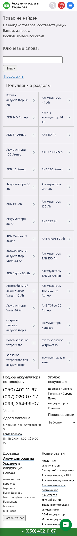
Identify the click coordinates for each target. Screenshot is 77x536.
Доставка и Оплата (60, 388)
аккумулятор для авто (53, 360)
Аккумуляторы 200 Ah (51, 187)
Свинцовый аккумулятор (58, 470)
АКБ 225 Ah (49, 221)
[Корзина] (61, 5)
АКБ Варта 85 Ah (18, 273)
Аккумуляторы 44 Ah (51, 100)
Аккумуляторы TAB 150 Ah (51, 256)
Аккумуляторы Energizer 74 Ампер (51, 291)
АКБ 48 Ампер (16, 169)
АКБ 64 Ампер (16, 134)
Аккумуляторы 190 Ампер (16, 152)
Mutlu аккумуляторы (55, 519)
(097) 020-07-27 (20, 397)
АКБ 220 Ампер (52, 169)
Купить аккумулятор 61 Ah (52, 117)
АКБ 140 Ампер (17, 117)
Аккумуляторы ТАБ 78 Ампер (51, 273)
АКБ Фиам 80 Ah (53, 238)
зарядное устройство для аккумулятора (17, 360)
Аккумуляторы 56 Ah (16, 221)
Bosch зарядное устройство (17, 343)
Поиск (10, 68)
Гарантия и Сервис (60, 393)
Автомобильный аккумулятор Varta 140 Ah (17, 291)
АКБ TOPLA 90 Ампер (52, 308)
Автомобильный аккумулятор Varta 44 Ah (17, 256)
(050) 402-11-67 (20, 390)
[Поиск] (52, 5)
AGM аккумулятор (53, 514)
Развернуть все (14, 518)
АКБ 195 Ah (14, 204)
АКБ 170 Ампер (52, 152)
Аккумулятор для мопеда (58, 480)
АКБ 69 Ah (49, 134)
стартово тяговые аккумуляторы (16, 325)
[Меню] (70, 5)
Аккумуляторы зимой (55, 524)
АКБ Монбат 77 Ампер (16, 239)
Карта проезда (12, 434)
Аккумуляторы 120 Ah (51, 204)
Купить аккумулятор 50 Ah (17, 100)
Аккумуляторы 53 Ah (18, 187)
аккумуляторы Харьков (51, 325)
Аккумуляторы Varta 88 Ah (16, 308)
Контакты (54, 408)
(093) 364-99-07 (21, 403)
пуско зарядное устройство (52, 343)
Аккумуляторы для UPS (56, 475)
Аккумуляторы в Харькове (25, 5)
